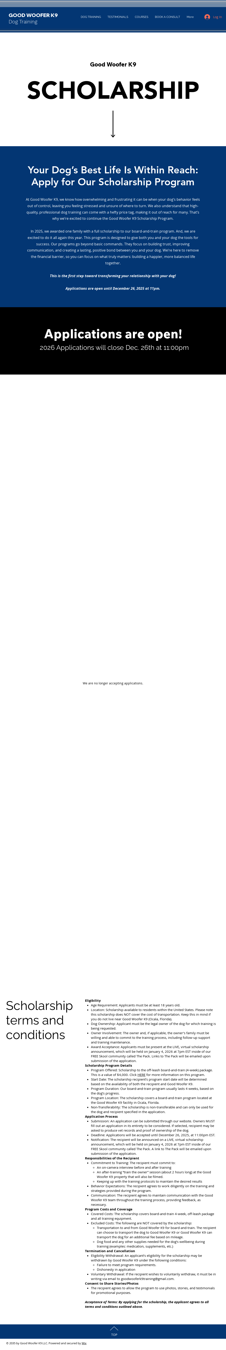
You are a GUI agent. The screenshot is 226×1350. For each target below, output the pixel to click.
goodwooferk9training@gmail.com (147, 1278)
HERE (141, 1074)
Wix (84, 1343)
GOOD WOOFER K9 (33, 15)
